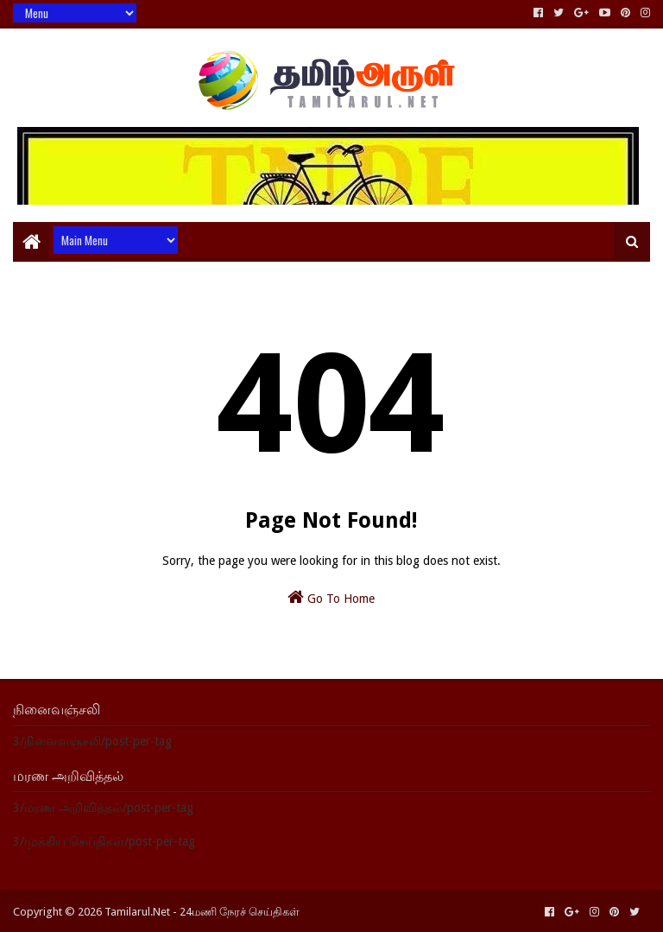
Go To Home (331, 596)
